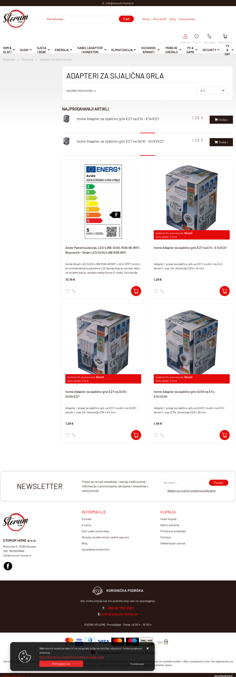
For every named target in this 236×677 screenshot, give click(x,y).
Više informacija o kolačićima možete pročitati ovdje (71, 657)
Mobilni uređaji (171, 50)
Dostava (165, 537)
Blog (172, 19)
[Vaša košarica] (225, 37)
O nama (86, 525)
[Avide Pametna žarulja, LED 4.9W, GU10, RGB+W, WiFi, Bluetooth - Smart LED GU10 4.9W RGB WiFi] (136, 291)
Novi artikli (160, 19)
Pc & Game (190, 50)
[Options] (137, 664)
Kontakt (87, 519)
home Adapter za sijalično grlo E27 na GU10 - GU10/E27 (120, 141)
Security (209, 50)
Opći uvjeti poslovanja (95, 531)
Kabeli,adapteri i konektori (90, 50)
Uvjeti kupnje (168, 519)
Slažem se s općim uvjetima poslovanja (191, 490)
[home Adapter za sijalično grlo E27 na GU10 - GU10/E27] (136, 435)
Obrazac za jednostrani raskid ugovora (105, 537)
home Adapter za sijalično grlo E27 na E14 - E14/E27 (118, 118)
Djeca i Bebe (41, 50)
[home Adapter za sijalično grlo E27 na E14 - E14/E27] (225, 291)
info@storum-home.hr (120, 614)
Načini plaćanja (169, 525)
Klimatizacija (122, 50)
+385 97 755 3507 (120, 608)
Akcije (146, 19)
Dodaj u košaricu (221, 121)
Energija (62, 50)
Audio (24, 50)
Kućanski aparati (148, 50)
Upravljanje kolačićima (95, 549)
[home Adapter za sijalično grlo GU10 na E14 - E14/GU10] (225, 435)
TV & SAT (227, 50)
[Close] (61, 664)
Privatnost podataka (173, 531)
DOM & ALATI (7, 50)
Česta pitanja (187, 19)
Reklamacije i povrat (172, 543)
